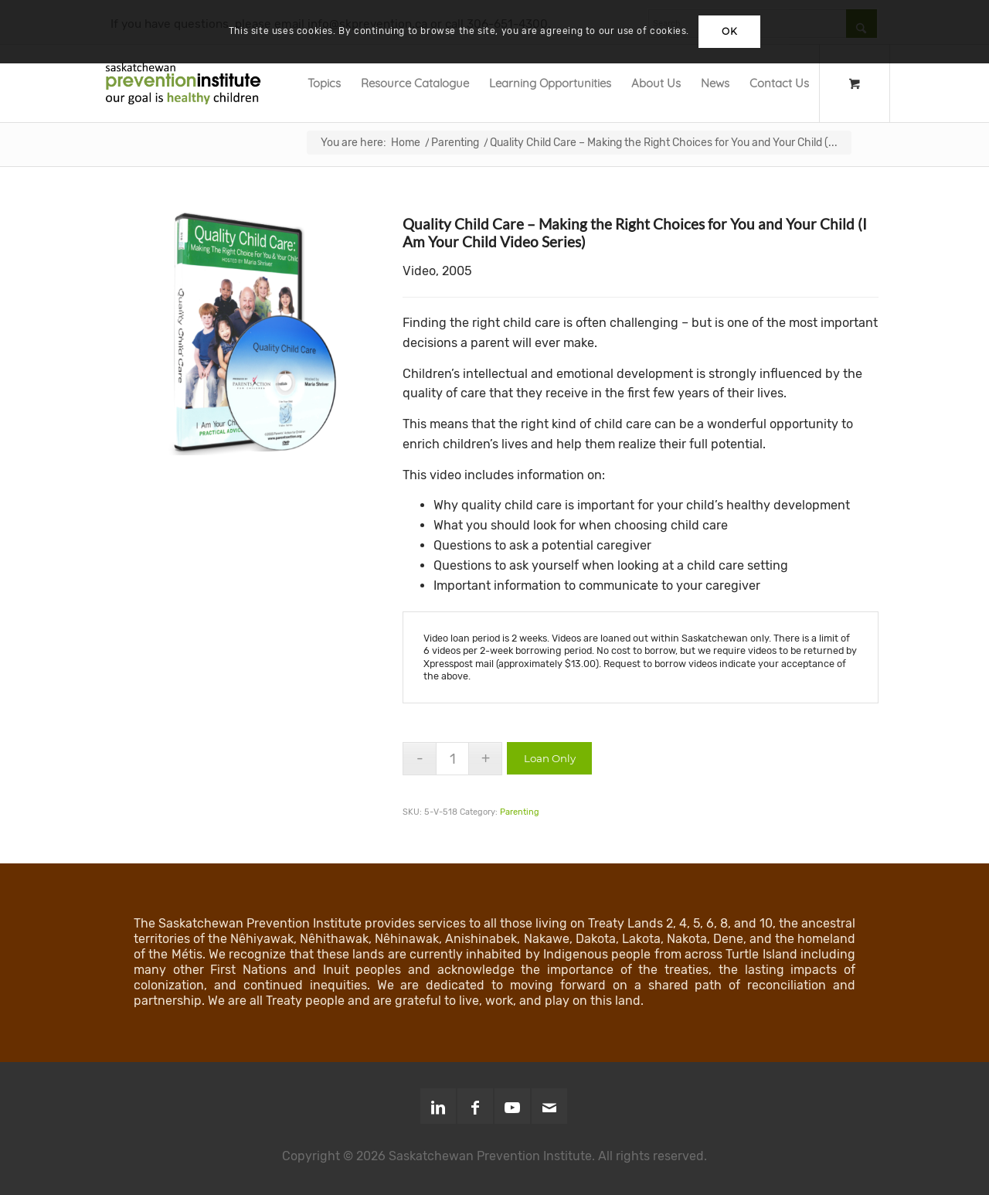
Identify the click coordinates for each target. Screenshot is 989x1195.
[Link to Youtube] (512, 1106)
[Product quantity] (452, 758)
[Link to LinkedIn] (438, 1106)
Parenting (519, 812)
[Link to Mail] (549, 1106)
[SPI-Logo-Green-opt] (183, 83)
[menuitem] (324, 83)
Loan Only (550, 758)
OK (729, 31)
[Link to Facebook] (475, 1106)
